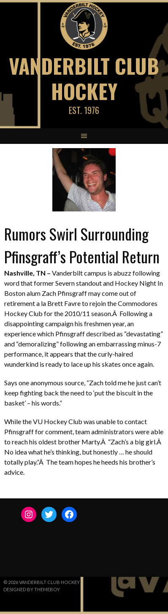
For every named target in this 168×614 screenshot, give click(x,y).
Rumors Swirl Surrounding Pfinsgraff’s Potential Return (82, 245)
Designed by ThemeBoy (31, 589)
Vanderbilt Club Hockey (84, 78)
